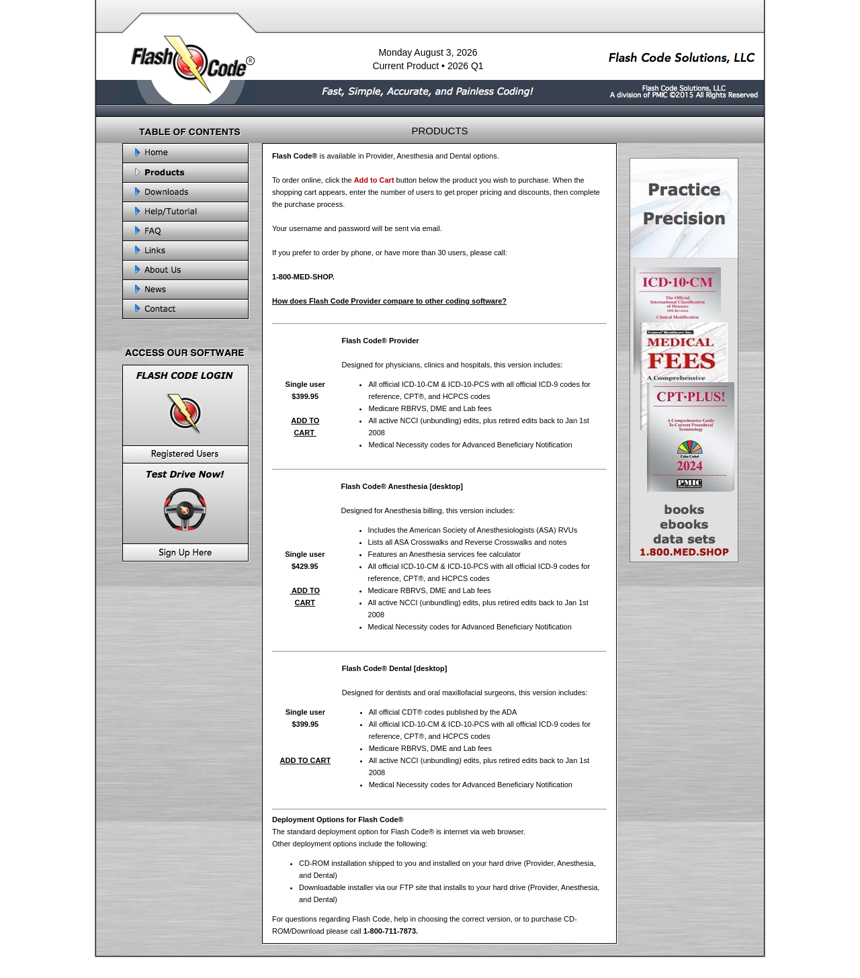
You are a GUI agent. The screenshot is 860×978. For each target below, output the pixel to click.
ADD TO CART (305, 760)
